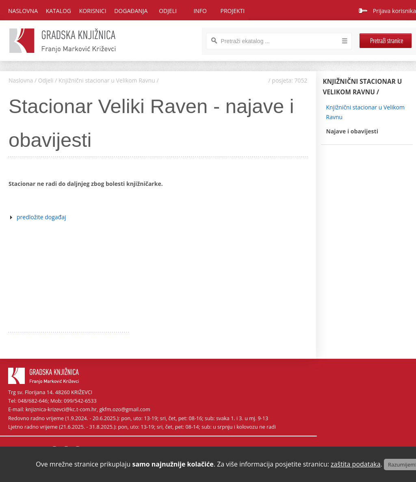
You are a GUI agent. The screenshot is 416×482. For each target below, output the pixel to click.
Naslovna (23, 11)
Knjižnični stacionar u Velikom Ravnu (106, 80)
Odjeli (46, 80)
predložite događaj (41, 217)
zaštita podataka (356, 464)
